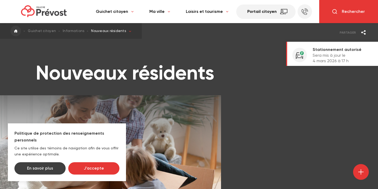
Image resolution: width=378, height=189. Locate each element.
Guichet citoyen (115, 11)
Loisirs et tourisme (207, 11)
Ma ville (159, 11)
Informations (73, 31)
